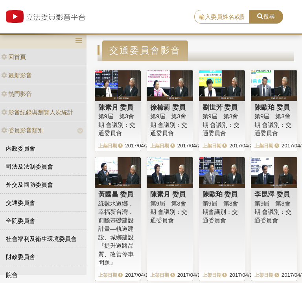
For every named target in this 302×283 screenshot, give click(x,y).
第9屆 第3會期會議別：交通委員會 (221, 212)
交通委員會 (20, 202)
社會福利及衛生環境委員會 (41, 238)
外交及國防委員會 (29, 184)
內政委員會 (20, 148)
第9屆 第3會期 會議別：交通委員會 (116, 124)
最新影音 (16, 75)
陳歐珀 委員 (272, 107)
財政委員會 (20, 257)
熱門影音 (16, 93)
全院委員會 (20, 220)
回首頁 (13, 56)
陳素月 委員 (116, 107)
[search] (221, 17)
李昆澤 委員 (272, 194)
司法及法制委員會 (29, 166)
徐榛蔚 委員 (168, 107)
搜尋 (266, 16)
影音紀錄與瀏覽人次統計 (37, 112)
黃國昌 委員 (116, 194)
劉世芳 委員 (220, 107)
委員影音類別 (22, 130)
